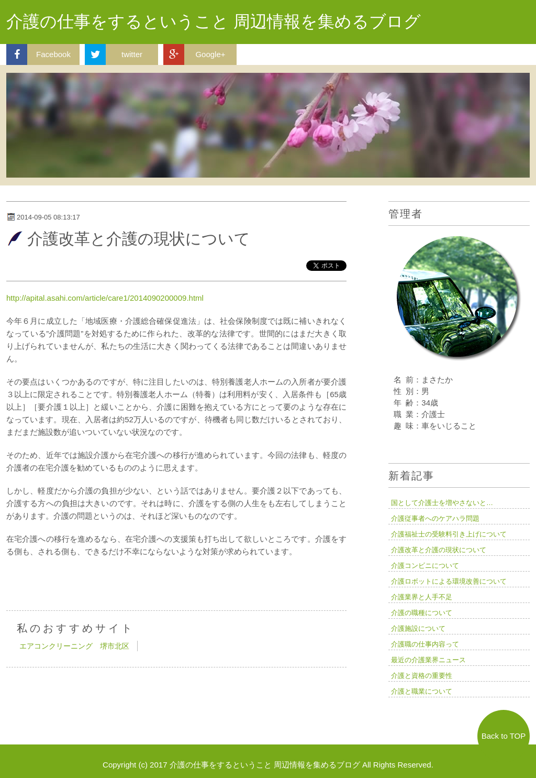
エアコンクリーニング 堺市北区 (74, 646)
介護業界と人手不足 (421, 597)
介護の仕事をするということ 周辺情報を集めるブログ (213, 21)
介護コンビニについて (425, 565)
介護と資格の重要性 (421, 676)
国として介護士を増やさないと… (442, 503)
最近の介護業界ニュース (428, 660)
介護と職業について (421, 691)
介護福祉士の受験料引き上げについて (449, 534)
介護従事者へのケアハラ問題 (435, 518)
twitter (113, 54)
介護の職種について (421, 613)
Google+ (194, 54)
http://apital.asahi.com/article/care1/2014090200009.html (105, 297)
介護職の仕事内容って (425, 644)
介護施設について (418, 628)
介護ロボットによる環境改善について (449, 581)
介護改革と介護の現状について (438, 550)
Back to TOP (504, 735)
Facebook (38, 54)
